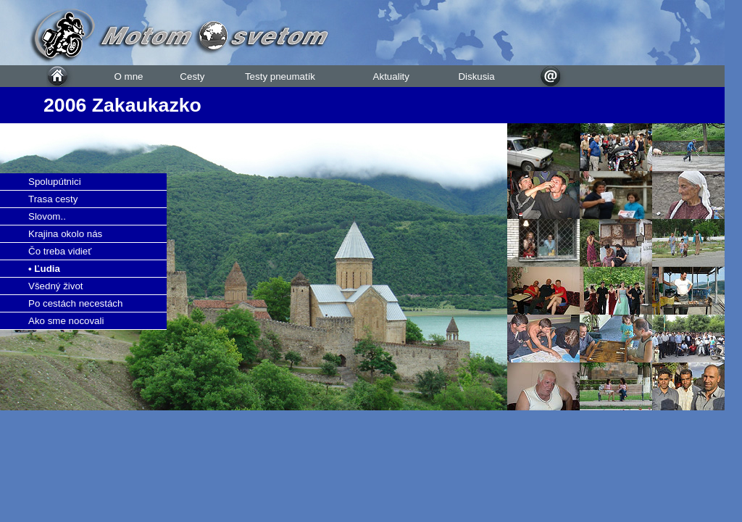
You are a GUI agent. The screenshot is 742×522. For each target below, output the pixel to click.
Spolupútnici (54, 181)
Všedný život (55, 286)
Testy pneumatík (280, 76)
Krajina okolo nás (65, 233)
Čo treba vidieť (59, 251)
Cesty (192, 76)
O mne (128, 76)
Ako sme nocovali (66, 320)
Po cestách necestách (75, 303)
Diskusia (476, 76)
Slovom (44, 216)
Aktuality (391, 76)
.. (62, 216)
